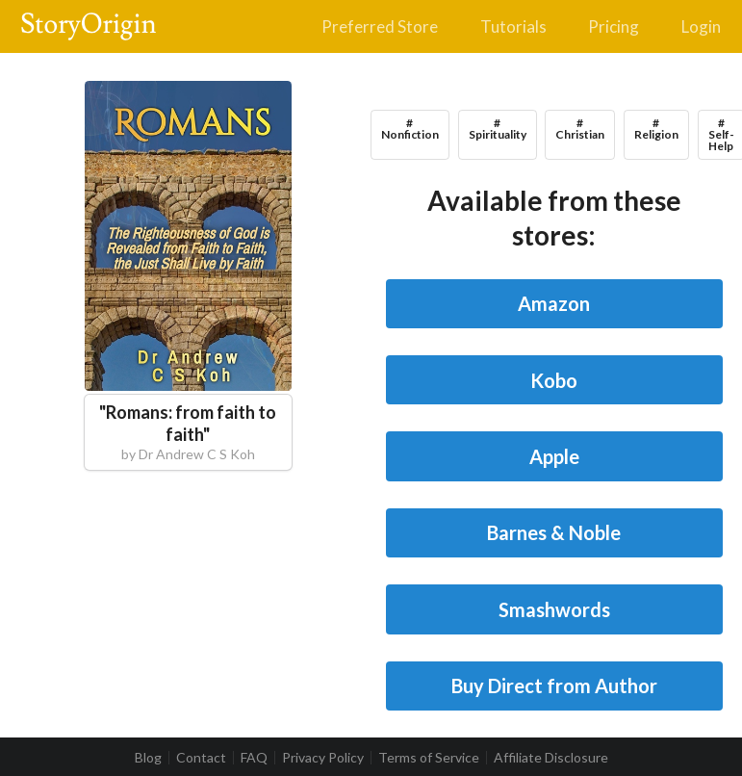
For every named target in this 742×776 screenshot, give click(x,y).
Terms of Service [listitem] (428, 757)
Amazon (554, 303)
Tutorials (513, 26)
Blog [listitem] (148, 757)
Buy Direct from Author (554, 685)
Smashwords (554, 609)
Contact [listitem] (201, 757)
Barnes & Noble (554, 532)
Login (701, 26)
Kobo (553, 380)
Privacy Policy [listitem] (323, 757)
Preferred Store (379, 26)
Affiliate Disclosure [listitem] (551, 757)
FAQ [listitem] (254, 757)
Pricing (613, 26)
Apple (554, 456)
